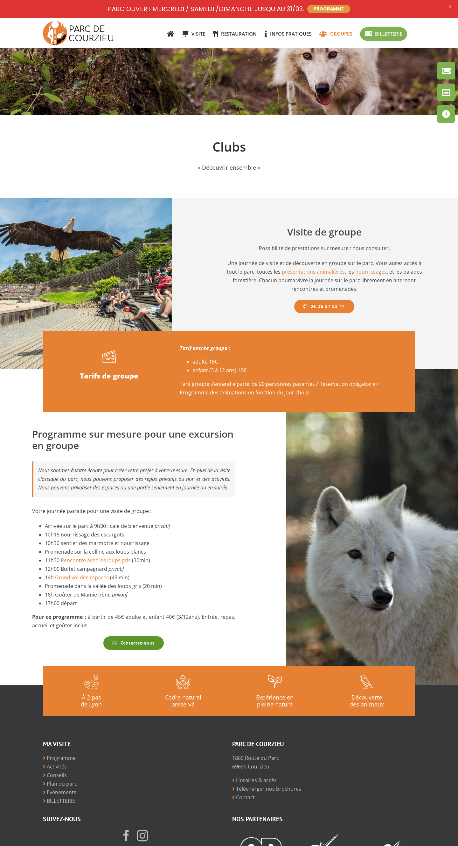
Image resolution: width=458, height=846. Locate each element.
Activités (55, 766)
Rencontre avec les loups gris (96, 560)
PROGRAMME (329, 9)
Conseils (55, 775)
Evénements (59, 792)
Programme (59, 757)
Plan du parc (60, 783)
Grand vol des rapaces (82, 577)
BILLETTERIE (59, 800)
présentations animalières (313, 271)
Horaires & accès (254, 780)
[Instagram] (142, 836)
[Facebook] (126, 836)
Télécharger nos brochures (266, 788)
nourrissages (371, 271)
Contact (243, 797)
